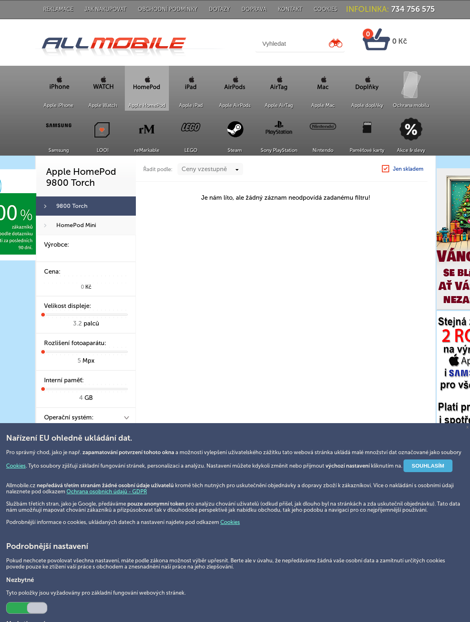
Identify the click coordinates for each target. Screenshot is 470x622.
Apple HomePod (147, 105)
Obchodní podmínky (167, 9)
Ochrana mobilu (411, 105)
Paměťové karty (367, 150)
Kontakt (290, 9)
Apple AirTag (279, 105)
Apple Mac (323, 105)
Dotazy (219, 9)
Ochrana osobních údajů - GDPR (107, 491)
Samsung (59, 150)
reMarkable (147, 150)
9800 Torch (71, 206)
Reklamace (58, 9)
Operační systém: (68, 417)
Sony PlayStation (279, 150)
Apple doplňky (367, 105)
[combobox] (210, 169)
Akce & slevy (411, 150)
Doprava (254, 9)
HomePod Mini (76, 225)
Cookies (325, 9)
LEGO (190, 150)
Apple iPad (191, 105)
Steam (235, 150)
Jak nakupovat (105, 9)
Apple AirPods (235, 105)
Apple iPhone (58, 105)
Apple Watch (103, 105)
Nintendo (323, 150)
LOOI (103, 150)
